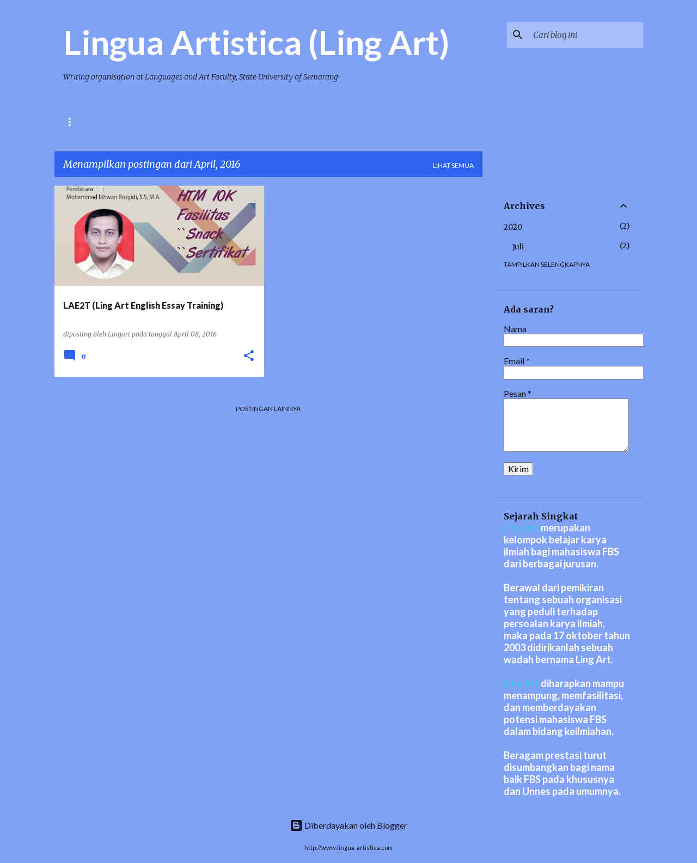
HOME (73, 122)
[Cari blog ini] (586, 35)
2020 (513, 227)
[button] (248, 356)
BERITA (119, 122)
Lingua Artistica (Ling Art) (256, 42)
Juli (518, 247)
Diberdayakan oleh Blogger (348, 825)
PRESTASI (171, 122)
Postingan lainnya (268, 409)
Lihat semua (453, 165)
